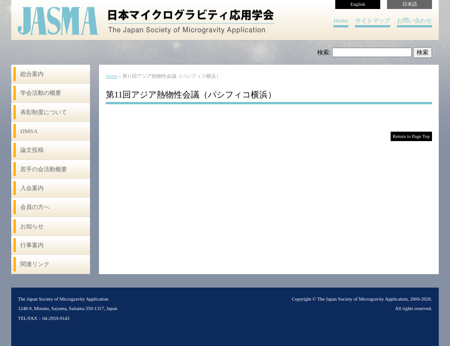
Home (340, 20)
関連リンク (35, 264)
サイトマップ (372, 20)
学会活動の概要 (40, 92)
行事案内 (32, 245)
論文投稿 (32, 149)
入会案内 (32, 188)
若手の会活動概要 (43, 169)
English (358, 4)
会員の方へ (35, 207)
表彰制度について (43, 112)
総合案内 (32, 74)
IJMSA (29, 131)
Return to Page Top (411, 136)
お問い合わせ (414, 20)
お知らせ (32, 226)
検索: (324, 52)
